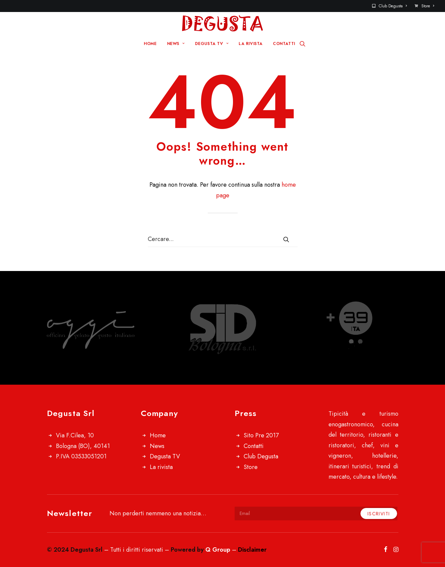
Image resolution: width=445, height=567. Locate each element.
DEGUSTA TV (211, 44)
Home (158, 435)
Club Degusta (393, 6)
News (157, 446)
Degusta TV (165, 456)
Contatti (254, 446)
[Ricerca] (303, 44)
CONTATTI (284, 44)
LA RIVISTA (251, 44)
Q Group (217, 549)
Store (427, 6)
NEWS (176, 44)
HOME (150, 44)
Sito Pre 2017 (261, 435)
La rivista (161, 467)
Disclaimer (252, 549)
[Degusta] (222, 23)
